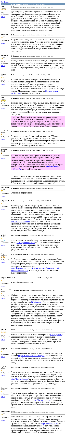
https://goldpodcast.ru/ (26, 243)
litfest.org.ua (36, 302)
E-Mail (3, 17)
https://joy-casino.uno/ (20, 379)
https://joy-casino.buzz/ (42, 400)
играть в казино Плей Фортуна (31, 356)
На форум (5, 2)
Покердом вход (56, 334)
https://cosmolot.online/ (20, 221)
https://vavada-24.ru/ (49, 423)
